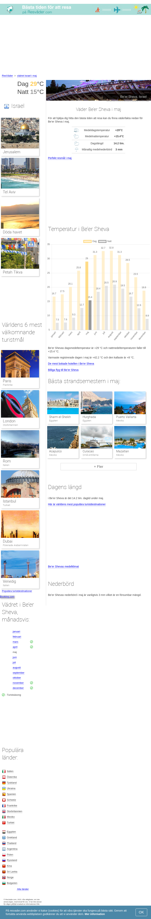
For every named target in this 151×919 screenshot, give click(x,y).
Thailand (11, 843)
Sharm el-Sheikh (60, 417)
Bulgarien (12, 883)
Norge (10, 877)
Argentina (12, 848)
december (18, 688)
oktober (17, 677)
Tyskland (12, 782)
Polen (10, 854)
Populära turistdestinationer (17, 591)
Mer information (95, 914)
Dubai (7, 541)
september (18, 672)
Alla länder (23, 889)
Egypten (11, 831)
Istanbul (9, 501)
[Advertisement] (75, 45)
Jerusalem (11, 152)
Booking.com (7, 596)
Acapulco (55, 451)
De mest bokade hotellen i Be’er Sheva (71, 363)
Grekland (12, 837)
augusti (17, 667)
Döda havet (12, 232)
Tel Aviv (9, 192)
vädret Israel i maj (27, 75)
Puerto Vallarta (126, 417)
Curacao (88, 451)
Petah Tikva (12, 272)
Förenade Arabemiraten (15, 545)
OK (141, 912)
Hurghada (89, 417)
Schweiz (11, 799)
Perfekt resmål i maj (60, 158)
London (9, 421)
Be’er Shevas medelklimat (63, 566)
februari (17, 636)
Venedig (9, 581)
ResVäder (7, 75)
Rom (7, 461)
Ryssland (12, 860)
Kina (9, 865)
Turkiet (6, 505)
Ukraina (11, 788)
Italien (6, 465)
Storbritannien (10, 425)
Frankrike (8, 384)
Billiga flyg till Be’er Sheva (63, 369)
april (15, 646)
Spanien (11, 794)
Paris (7, 381)
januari (16, 631)
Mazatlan (122, 451)
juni (15, 657)
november (18, 682)
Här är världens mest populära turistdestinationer (77, 504)
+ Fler (98, 467)
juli (14, 662)
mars (15, 641)
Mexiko (11, 816)
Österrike (12, 776)
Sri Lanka (12, 871)
